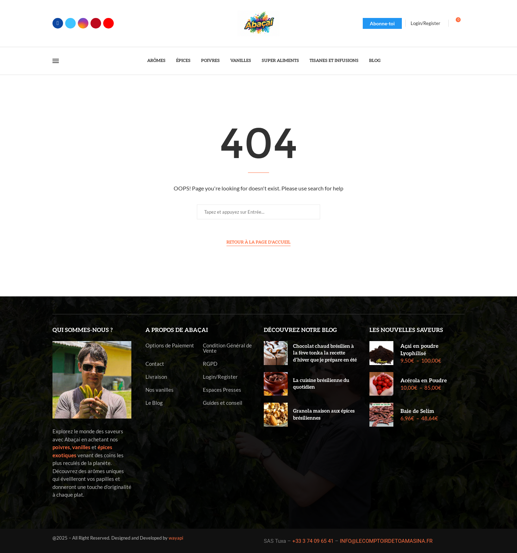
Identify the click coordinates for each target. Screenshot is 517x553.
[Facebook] (57, 23)
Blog (375, 60)
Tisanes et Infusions (334, 60)
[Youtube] (108, 23)
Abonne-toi (382, 23)
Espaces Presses (222, 389)
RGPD (210, 363)
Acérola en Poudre (423, 380)
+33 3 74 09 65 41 (313, 541)
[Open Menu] (55, 61)
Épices (183, 60)
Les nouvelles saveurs (406, 330)
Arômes (156, 60)
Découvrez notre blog (300, 330)
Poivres (210, 60)
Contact (154, 363)
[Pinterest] (96, 23)
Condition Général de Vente (227, 348)
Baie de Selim (417, 411)
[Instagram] (83, 23)
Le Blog (154, 403)
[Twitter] (70, 23)
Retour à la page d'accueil (258, 242)
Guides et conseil (222, 403)
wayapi (176, 538)
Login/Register (220, 376)
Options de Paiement (169, 345)
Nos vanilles (159, 389)
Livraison (156, 376)
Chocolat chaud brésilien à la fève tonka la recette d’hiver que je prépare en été (325, 353)
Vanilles (240, 60)
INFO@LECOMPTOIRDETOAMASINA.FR (386, 541)
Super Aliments (280, 60)
